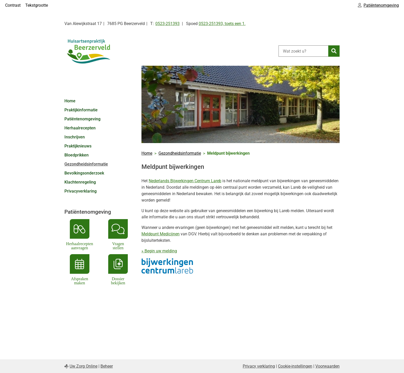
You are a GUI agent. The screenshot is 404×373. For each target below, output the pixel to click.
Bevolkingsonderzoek (84, 173)
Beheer (106, 366)
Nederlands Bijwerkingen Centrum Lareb (185, 180)
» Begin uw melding (159, 250)
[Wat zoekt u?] (303, 51)
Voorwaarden (327, 366)
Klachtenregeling (80, 182)
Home (69, 100)
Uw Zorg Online (83, 366)
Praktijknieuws (77, 146)
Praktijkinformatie (81, 109)
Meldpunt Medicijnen (160, 233)
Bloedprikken (76, 155)
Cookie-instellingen (295, 366)
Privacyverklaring (80, 191)
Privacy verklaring (259, 366)
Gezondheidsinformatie (86, 164)
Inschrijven (74, 137)
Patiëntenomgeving (82, 119)
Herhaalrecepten (80, 128)
